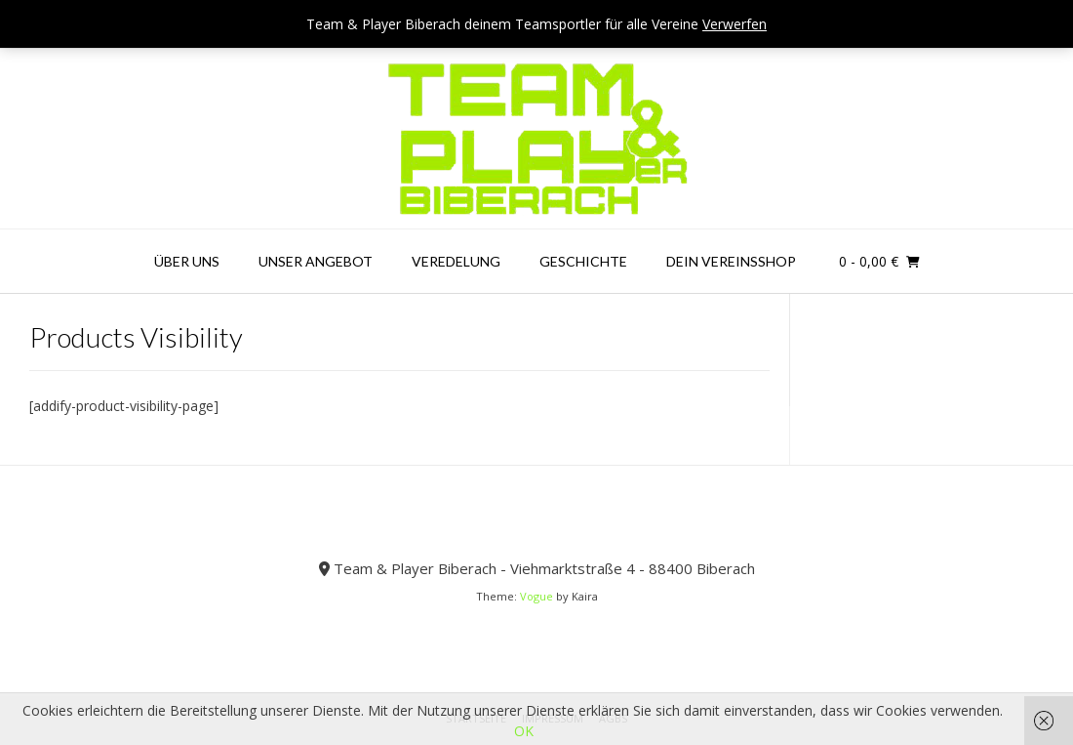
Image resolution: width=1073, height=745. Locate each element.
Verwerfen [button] (734, 24)
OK (524, 731)
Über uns (186, 261)
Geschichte (583, 261)
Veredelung (456, 261)
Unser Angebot (315, 261)
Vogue (536, 596)
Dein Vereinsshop (731, 261)
